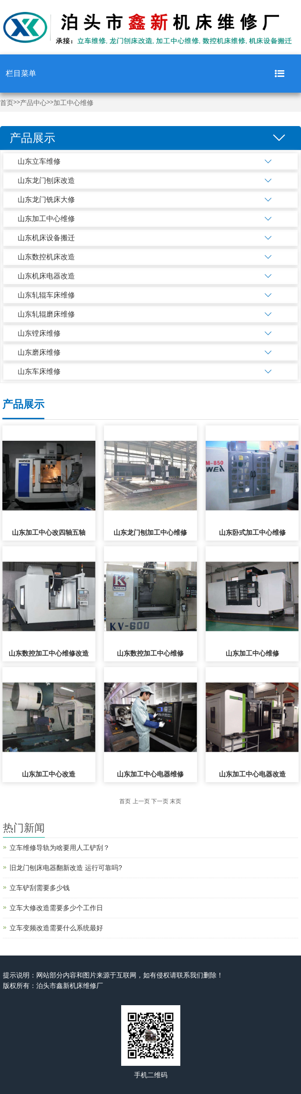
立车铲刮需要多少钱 (40, 888)
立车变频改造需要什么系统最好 (56, 928)
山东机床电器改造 (46, 276)
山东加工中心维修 (46, 218)
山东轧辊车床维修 (46, 295)
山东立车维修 (39, 161)
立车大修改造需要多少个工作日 (56, 908)
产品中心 (33, 102)
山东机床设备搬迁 (46, 238)
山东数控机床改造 (46, 257)
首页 (6, 102)
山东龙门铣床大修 (46, 199)
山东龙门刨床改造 (46, 180)
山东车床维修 (39, 371)
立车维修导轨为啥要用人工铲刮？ (60, 847)
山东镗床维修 (39, 333)
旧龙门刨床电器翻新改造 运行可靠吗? (66, 867)
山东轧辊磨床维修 (46, 314)
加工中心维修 (73, 102)
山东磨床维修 (39, 352)
